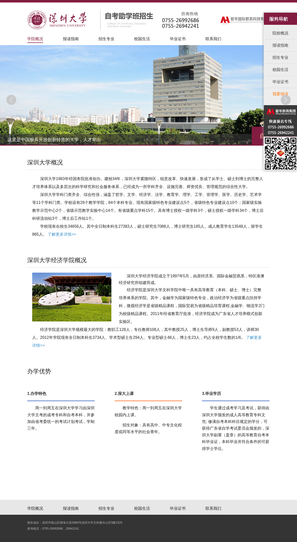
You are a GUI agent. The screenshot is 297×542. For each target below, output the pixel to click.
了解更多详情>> (62, 234)
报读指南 (71, 39)
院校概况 (280, 33)
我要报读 (280, 94)
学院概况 (35, 39)
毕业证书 (178, 39)
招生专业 (106, 39)
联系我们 (213, 39)
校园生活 (142, 39)
